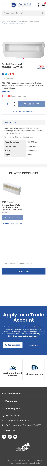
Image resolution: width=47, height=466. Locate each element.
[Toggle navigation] (4, 5)
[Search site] (42, 13)
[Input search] (21, 13)
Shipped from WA (34, 374)
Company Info (12, 408)
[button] (43, 5)
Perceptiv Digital (35, 463)
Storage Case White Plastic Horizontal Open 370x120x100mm (12, 207)
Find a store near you (23, 111)
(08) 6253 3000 (12, 345)
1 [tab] (23, 58)
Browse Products (13, 393)
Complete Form (34, 345)
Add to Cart (12, 218)
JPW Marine (10, 401)
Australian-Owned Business (12, 374)
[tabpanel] (23, 44)
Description (10, 122)
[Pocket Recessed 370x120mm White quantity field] (7, 104)
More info (6, 91)
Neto (17, 463)
